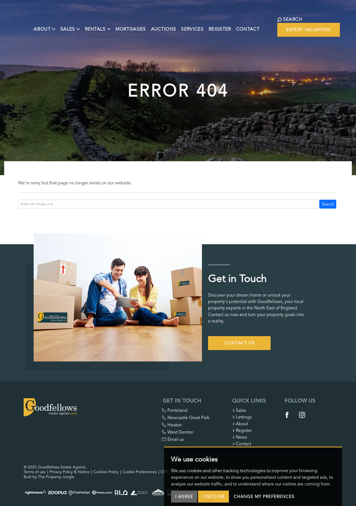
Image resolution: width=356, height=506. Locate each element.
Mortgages (135, 26)
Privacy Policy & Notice (70, 472)
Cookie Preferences (139, 472)
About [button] (49, 26)
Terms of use (35, 472)
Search (328, 204)
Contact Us (239, 343)
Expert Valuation (308, 29)
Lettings (242, 417)
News (239, 437)
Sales (239, 410)
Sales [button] (74, 26)
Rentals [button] (102, 26)
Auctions (168, 26)
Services (197, 26)
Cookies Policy (105, 472)
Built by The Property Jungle (49, 477)
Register (224, 26)
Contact (252, 26)
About (240, 424)
